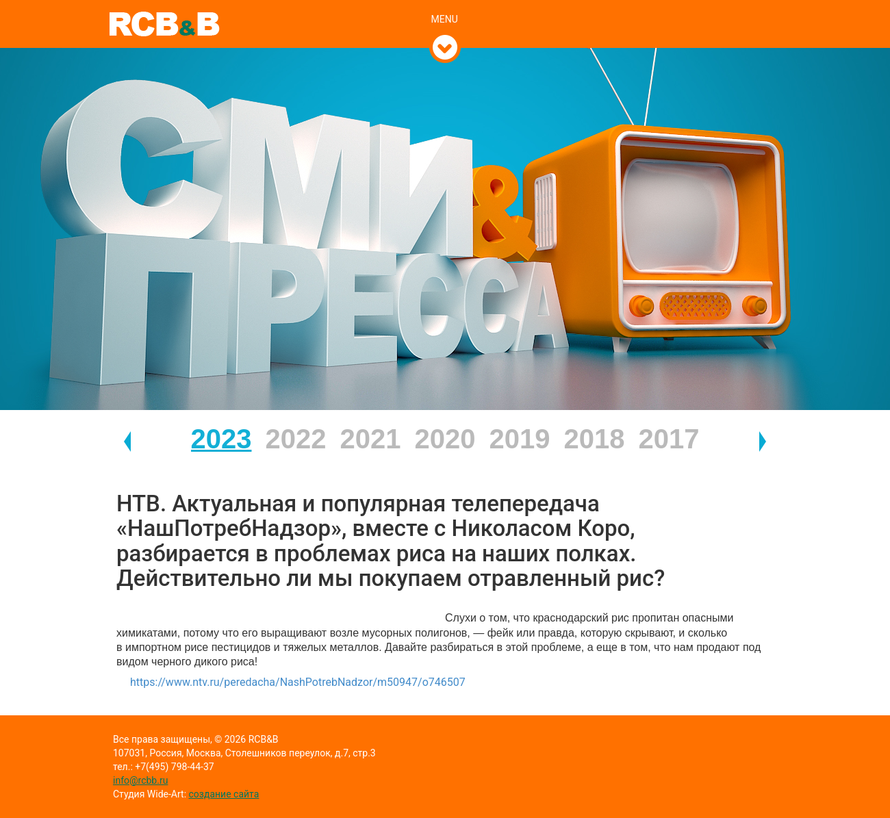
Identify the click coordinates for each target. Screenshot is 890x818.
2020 (445, 439)
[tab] (445, 5)
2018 (594, 439)
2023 (221, 439)
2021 (370, 439)
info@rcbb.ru (140, 780)
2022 (296, 439)
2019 (520, 439)
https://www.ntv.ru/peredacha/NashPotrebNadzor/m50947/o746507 (298, 682)
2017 (669, 439)
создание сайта (224, 794)
